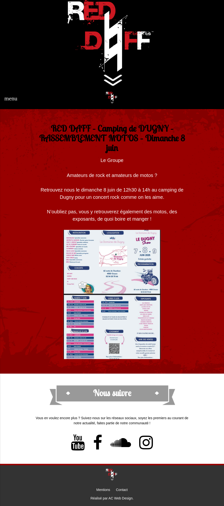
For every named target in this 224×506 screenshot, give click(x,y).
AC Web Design (120, 498)
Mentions (103, 490)
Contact (122, 490)
